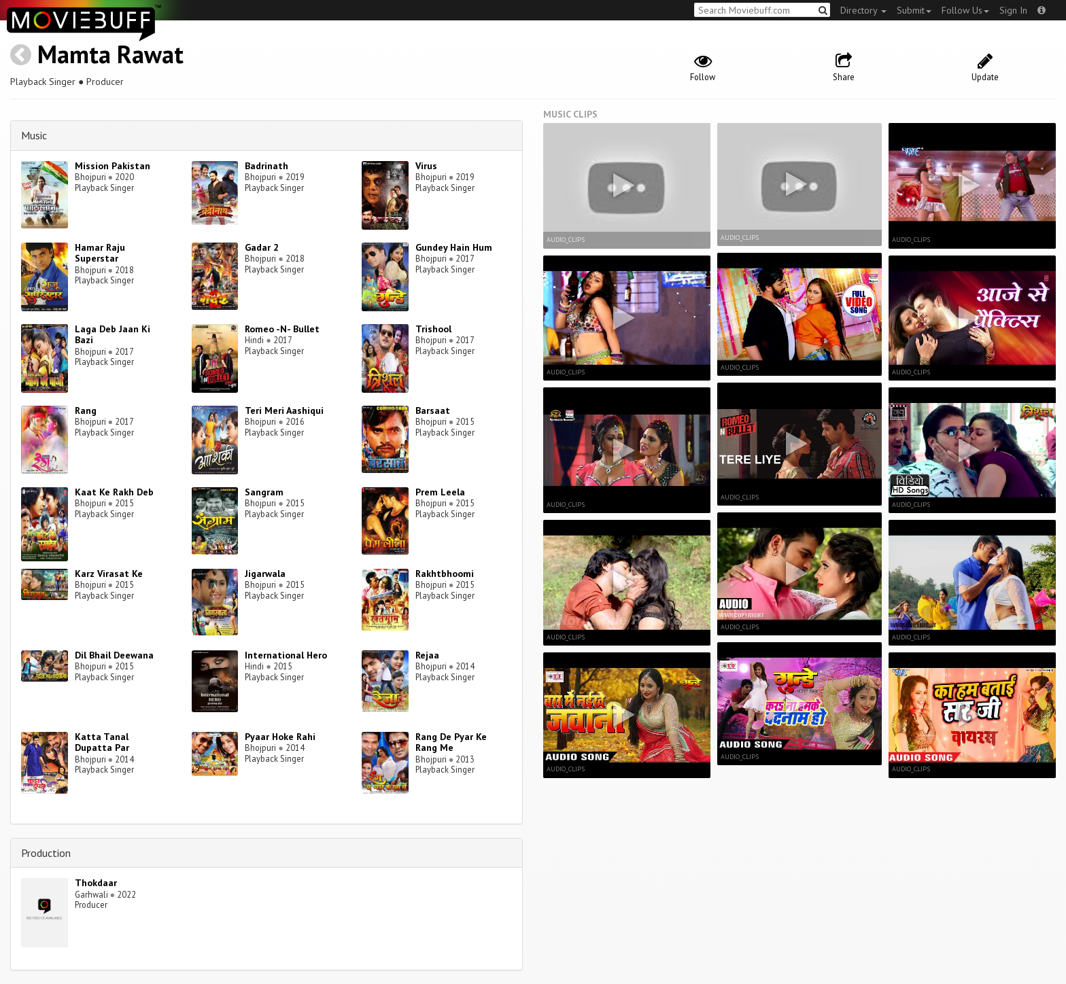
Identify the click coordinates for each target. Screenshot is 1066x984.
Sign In (1013, 10)
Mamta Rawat (110, 54)
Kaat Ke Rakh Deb (114, 492)
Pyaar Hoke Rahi (280, 737)
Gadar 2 (262, 247)
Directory (863, 10)
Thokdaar (96, 883)
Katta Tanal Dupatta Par (102, 742)
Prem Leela (440, 492)
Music (34, 135)
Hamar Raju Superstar (100, 253)
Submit (914, 10)
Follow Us (965, 10)
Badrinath (266, 166)
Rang (86, 410)
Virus (426, 166)
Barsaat (432, 410)
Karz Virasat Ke (109, 573)
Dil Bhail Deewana (114, 655)
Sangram (264, 492)
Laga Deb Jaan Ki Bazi (112, 335)
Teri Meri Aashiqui (284, 410)
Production (46, 853)
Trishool (433, 329)
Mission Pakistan (112, 166)
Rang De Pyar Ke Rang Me (451, 742)
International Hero (286, 655)
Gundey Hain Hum (453, 247)
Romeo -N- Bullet (282, 329)
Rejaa (427, 655)
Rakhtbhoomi (444, 573)
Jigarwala (265, 573)
